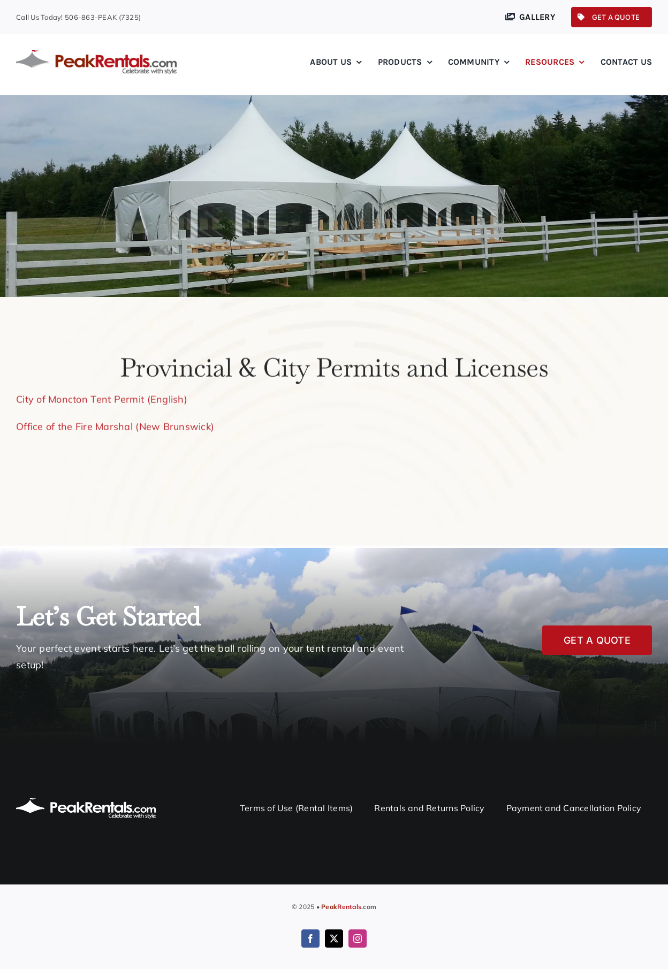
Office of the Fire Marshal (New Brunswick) (115, 425)
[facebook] (310, 938)
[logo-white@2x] (86, 802)
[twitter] (334, 938)
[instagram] (357, 938)
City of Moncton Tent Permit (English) (101, 398)
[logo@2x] (96, 54)
